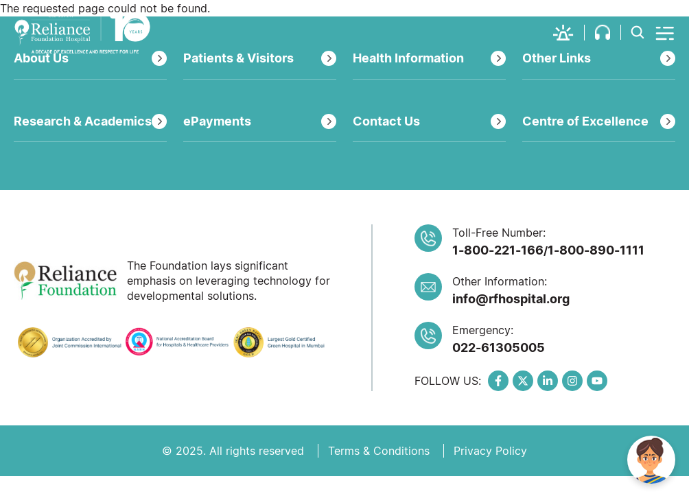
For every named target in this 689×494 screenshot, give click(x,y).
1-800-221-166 (498, 250)
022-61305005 (498, 347)
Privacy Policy (490, 451)
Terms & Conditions (379, 451)
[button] (569, 32)
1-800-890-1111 (596, 250)
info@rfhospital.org (511, 299)
